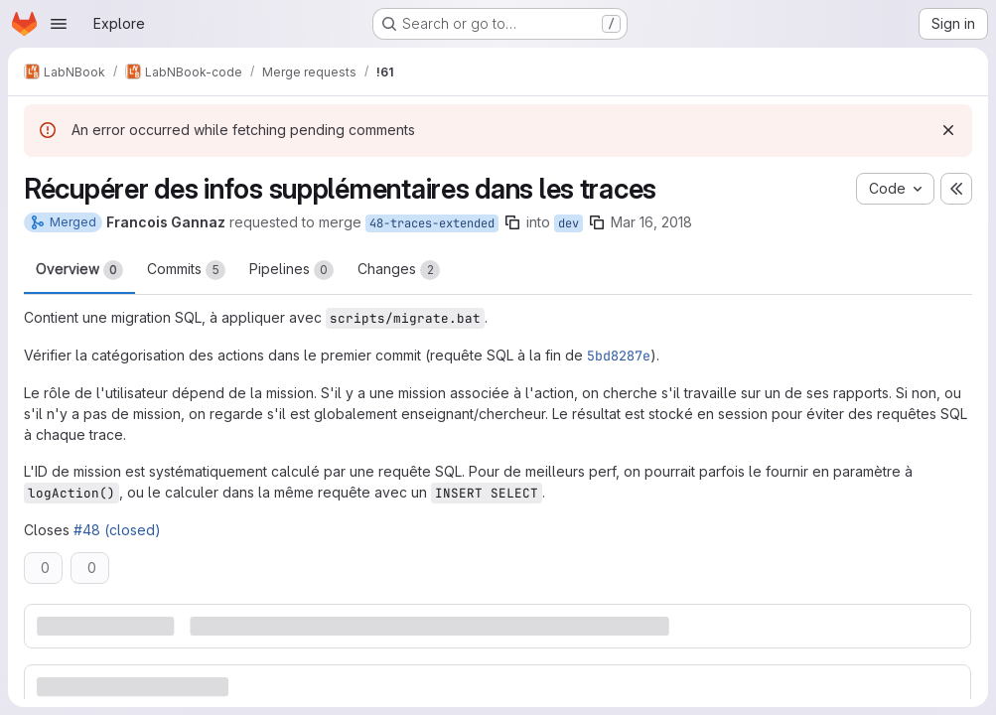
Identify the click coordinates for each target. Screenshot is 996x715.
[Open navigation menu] (58, 24)
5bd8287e (618, 355)
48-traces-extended (432, 223)
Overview (79, 270)
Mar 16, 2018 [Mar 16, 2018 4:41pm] (651, 222)
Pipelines (291, 270)
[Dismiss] (948, 130)
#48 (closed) (117, 529)
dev (568, 223)
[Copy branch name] (512, 222)
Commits (186, 270)
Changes (398, 270)
